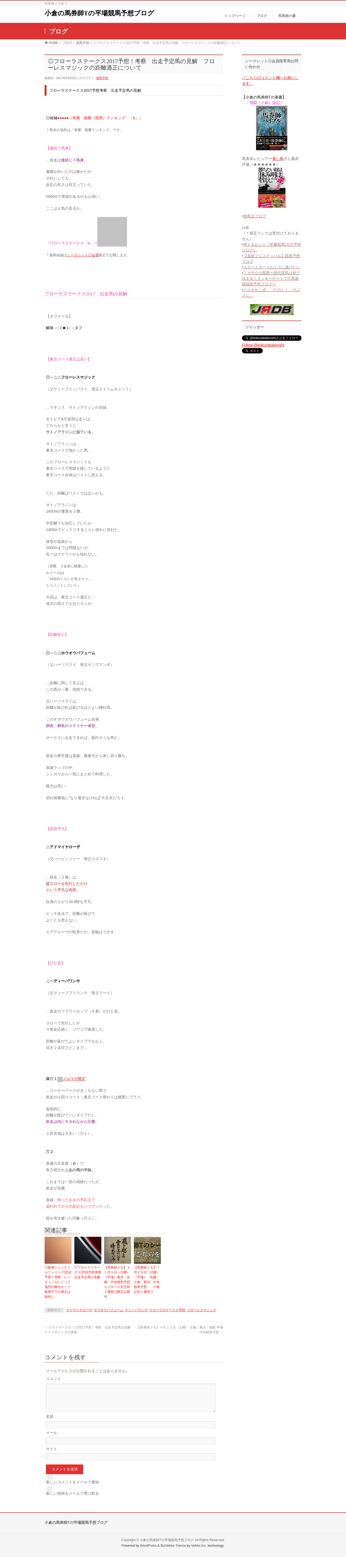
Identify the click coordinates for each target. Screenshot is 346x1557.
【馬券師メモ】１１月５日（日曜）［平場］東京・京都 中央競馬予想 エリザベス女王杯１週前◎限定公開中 (117, 1282)
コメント (53, 1379)
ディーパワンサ (136, 1310)
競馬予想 (82, 43)
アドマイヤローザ (79, 1310)
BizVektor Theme (173, 1546)
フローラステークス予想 (167, 1310)
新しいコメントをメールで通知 (72, 1488)
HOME (53, 43)
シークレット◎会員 (83, 255)
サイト (51, 1455)
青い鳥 (278, 158)
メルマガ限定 (74, 1078)
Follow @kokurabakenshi (263, 345)
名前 (50, 1423)
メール (51, 1439)
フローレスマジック (201, 1310)
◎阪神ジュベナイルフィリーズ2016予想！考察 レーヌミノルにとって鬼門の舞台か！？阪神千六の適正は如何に (58, 1282)
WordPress (148, 1546)
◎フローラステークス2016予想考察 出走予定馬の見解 (87, 1272)
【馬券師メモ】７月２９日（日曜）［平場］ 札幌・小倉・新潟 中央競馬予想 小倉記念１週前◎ (147, 1280)
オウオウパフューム (108, 1310)
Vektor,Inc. (199, 1546)
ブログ (67, 43)
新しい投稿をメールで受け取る (72, 1500)
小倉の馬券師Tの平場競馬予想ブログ (99, 13)
